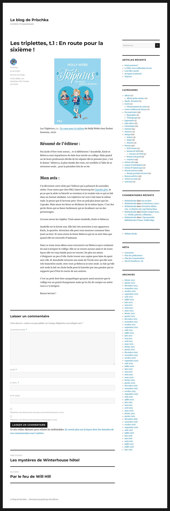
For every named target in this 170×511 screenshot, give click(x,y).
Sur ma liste (146, 201)
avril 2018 (129, 441)
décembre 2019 (131, 386)
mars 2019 (129, 411)
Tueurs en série (131, 179)
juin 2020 (129, 369)
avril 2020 (129, 375)
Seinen (130, 137)
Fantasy (128, 129)
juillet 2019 (129, 400)
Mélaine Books (131, 234)
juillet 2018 (129, 433)
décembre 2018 (131, 419)
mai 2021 (128, 338)
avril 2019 (129, 408)
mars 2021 (129, 344)
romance (130, 159)
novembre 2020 (131, 355)
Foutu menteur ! (131, 65)
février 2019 (130, 413)
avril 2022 (129, 308)
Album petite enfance (136, 98)
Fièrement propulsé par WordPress (43, 499)
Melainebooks (131, 201)
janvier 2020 (130, 383)
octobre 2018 (130, 425)
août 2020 (129, 363)
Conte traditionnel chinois (136, 109)
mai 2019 (128, 405)
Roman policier (131, 176)
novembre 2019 (131, 388)
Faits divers (129, 123)
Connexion (129, 253)
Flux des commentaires (134, 258)
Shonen (130, 143)
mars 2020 (129, 377)
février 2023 (130, 280)
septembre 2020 (131, 361)
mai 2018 (128, 438)
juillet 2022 (129, 300)
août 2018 (129, 430)
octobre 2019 (130, 391)
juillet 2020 (129, 366)
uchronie (128, 182)
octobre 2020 (130, 358)
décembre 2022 (131, 286)
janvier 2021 (130, 350)
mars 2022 (129, 311)
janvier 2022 (130, 316)
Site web (15, 396)
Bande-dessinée (131, 101)
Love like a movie (132, 71)
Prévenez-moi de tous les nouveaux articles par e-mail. (34, 420)
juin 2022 (129, 302)
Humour (128, 132)
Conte (127, 104)
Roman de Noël (133, 151)
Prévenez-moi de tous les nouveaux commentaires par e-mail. (37, 412)
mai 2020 (128, 372)
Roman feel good (134, 157)
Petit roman (132, 148)
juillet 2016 (129, 447)
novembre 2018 (131, 422)
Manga (127, 134)
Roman (128, 145)
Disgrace (128, 76)
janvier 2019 (130, 416)
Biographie (131, 115)
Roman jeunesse (17, 75)
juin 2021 (128, 336)
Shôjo (129, 140)
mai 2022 (128, 305)
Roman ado (129, 162)
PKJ (20, 81)
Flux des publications (134, 255)
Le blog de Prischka (29, 20)
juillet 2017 (129, 444)
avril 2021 (129, 341)
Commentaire (18, 330)
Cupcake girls (101, 189)
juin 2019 (128, 402)
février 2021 (130, 347)
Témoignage (132, 118)
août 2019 (129, 397)
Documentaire (131, 112)
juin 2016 (128, 450)
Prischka (14, 67)
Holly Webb (15, 78)
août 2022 (129, 297)
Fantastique (130, 126)
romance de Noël (136, 154)
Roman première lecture (137, 173)
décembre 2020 (131, 352)
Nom (13, 370)
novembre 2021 (131, 322)
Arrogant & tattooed (133, 74)
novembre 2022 (131, 288)
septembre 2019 (131, 394)
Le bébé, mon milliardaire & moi (138, 68)
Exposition (129, 120)
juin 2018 (128, 436)
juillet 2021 (129, 333)
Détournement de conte (137, 107)
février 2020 (130, 380)
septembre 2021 (131, 327)
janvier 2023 (130, 283)
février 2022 (130, 313)
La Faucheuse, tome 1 (150, 203)
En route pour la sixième (72, 128)
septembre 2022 (131, 294)
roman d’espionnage (133, 168)
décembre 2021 (131, 319)
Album (127, 95)
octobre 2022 (130, 291)
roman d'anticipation (134, 165)
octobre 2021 (130, 325)
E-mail (14, 383)
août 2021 (129, 330)
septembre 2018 (131, 427)
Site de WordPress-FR (134, 261)
